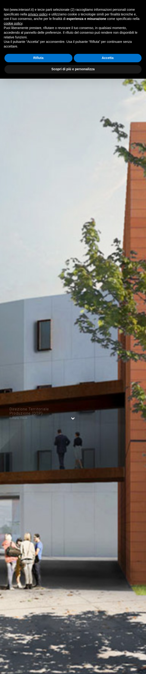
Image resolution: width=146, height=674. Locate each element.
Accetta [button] (108, 58)
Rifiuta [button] (38, 58)
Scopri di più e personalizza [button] (72, 69)
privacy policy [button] (38, 14)
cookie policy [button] (13, 23)
